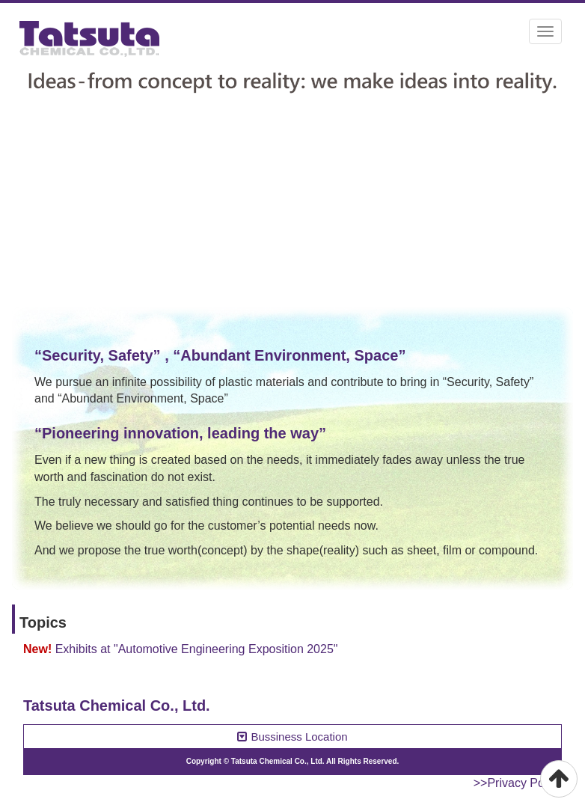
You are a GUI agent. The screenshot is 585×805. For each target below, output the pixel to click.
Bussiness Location (292, 736)
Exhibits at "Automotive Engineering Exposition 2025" (196, 649)
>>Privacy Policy (518, 783)
